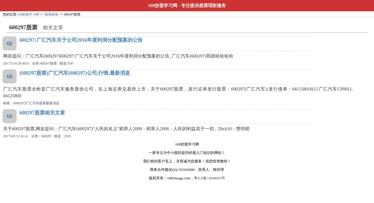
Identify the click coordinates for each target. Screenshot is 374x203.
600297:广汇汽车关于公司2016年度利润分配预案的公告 (81, 40)
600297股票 (48, 63)
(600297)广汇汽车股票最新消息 (36, 103)
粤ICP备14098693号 (209, 178)
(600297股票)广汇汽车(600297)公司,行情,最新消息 (74, 73)
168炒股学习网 (162, 5)
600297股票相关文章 (42, 113)
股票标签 (51, 14)
